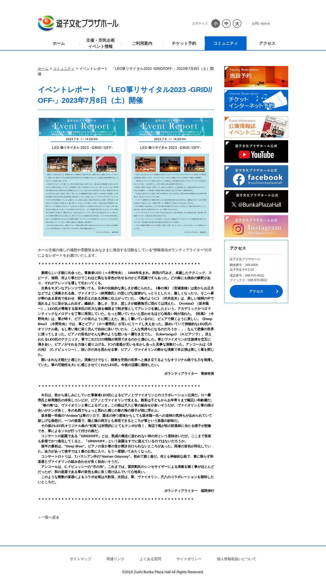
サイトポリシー (189, 559)
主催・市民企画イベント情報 (100, 43)
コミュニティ (225, 43)
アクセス (267, 43)
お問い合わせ (261, 23)
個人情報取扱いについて (236, 559)
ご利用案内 (142, 43)
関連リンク (115, 559)
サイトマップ (80, 559)
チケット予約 (184, 43)
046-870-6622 (254, 275)
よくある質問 (150, 559)
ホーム (59, 43)
